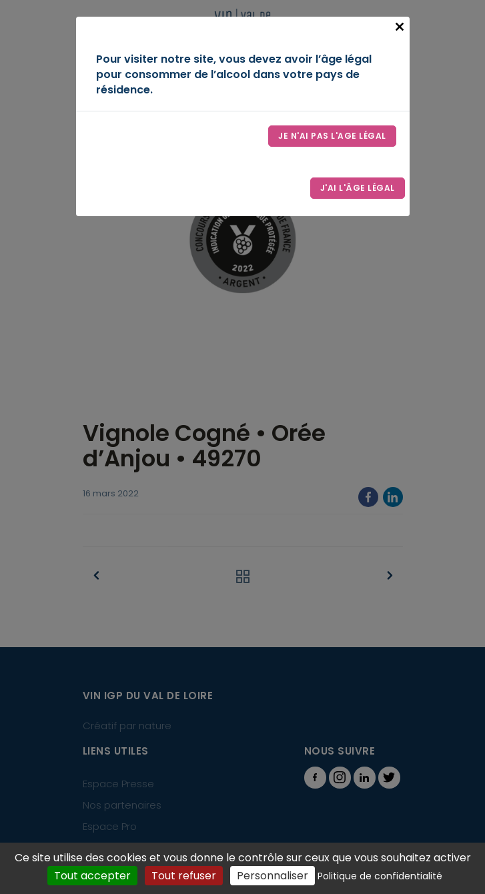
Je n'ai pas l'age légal (332, 135)
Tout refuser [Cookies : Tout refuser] (183, 875)
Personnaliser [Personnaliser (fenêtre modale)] (272, 875)
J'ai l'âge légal (357, 187)
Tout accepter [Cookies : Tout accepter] (92, 875)
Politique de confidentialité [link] (380, 876)
